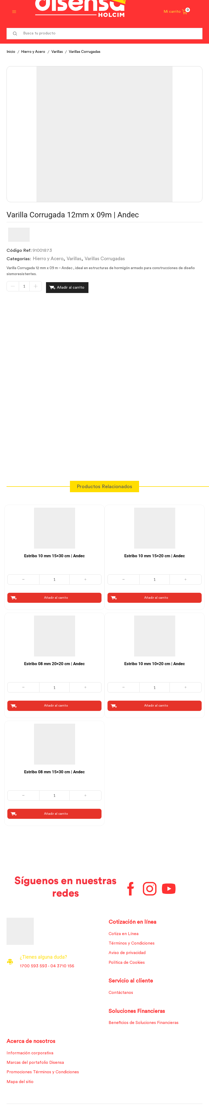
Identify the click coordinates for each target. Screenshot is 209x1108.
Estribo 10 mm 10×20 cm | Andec (154, 662)
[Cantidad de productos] (24, 287)
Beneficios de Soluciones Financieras (145, 1024)
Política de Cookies (128, 963)
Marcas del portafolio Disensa (37, 1064)
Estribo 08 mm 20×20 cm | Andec (54, 662)
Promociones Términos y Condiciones (44, 1074)
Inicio (11, 52)
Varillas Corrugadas (88, 52)
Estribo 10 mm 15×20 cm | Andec (154, 554)
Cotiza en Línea (124, 933)
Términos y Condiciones (133, 943)
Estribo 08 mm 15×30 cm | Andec (54, 770)
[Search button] (15, 33)
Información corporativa (31, 1054)
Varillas (60, 52)
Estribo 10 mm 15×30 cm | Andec (54, 554)
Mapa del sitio (21, 1084)
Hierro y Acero (35, 52)
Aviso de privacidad (128, 953)
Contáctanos (122, 993)
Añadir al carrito (70, 287)
